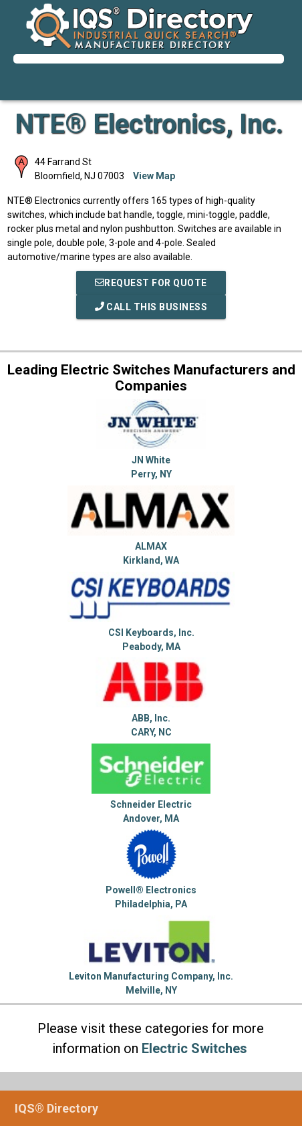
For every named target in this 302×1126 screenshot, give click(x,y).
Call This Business (151, 307)
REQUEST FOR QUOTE (151, 282)
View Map (154, 176)
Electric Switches (194, 1048)
